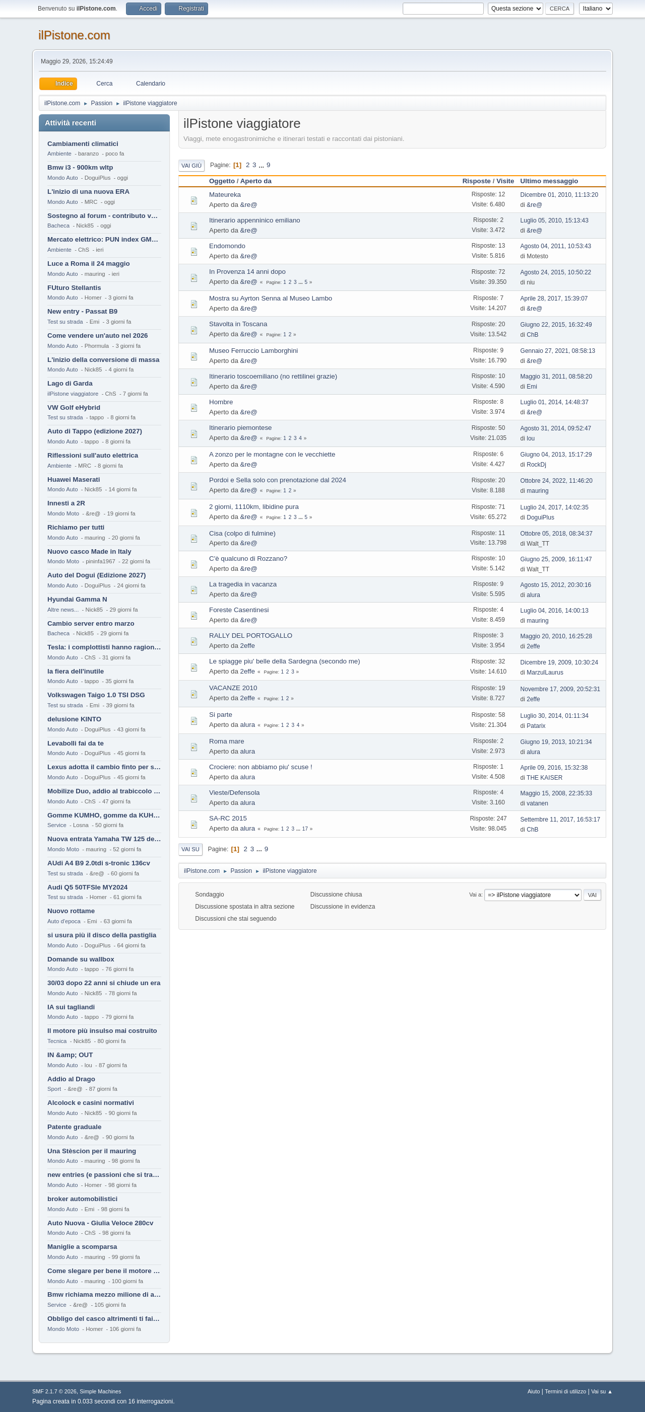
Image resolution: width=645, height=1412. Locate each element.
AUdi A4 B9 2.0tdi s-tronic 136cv (98, 863)
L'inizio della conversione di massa (103, 359)
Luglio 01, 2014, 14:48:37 (555, 402)
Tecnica (57, 1041)
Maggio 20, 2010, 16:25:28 (557, 636)
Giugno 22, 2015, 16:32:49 (556, 324)
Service (57, 825)
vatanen (537, 803)
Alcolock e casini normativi (90, 1102)
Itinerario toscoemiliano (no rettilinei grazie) (273, 376)
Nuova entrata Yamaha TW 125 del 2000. (104, 839)
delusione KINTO (74, 719)
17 (305, 829)
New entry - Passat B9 (82, 311)
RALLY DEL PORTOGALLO (250, 635)
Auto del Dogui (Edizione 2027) (96, 575)
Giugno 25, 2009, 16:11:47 (556, 559)
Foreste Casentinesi (239, 610)
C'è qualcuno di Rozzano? (248, 558)
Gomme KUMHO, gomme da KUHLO (104, 815)
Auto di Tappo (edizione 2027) (94, 431)
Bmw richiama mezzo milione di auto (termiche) (104, 1294)
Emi (532, 386)
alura (533, 595)
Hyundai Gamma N (77, 599)
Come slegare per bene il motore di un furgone (104, 1271)
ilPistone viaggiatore (72, 394)
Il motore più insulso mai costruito (102, 1030)
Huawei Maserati (73, 479)
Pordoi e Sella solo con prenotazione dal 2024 (277, 480)
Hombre (221, 402)
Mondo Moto (63, 513)
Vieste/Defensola (234, 792)
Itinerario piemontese (240, 427)
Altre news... (63, 610)
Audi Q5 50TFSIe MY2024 (87, 887)
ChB (532, 334)
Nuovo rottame (71, 911)
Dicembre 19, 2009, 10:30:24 (560, 662)
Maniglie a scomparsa (82, 1246)
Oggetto (222, 181)
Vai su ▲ (602, 1391)
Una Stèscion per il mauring (91, 1151)
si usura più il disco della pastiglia (101, 935)
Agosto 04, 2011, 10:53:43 (556, 246)
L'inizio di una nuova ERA (88, 191)
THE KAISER (544, 777)
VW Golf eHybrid (73, 407)
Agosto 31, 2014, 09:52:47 (556, 428)
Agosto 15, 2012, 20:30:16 (556, 584)
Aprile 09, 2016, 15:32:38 (554, 767)
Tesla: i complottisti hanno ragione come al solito (104, 647)
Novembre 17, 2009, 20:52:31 (561, 689)
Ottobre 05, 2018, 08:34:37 (557, 533)
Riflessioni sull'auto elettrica (92, 455)
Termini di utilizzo (565, 1391)
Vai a (475, 894)
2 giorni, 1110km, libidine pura (254, 506)
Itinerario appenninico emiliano (254, 220)
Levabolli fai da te (75, 743)
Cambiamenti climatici (82, 143)
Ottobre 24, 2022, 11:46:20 (557, 480)
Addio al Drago (71, 1079)
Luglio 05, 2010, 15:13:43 (555, 220)
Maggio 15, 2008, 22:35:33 (557, 793)
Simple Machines (100, 1391)
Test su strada (65, 322)
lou (531, 438)
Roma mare (226, 741)
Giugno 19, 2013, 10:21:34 (556, 742)
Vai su (190, 849)
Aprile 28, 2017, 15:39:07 (554, 298)
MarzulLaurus (545, 672)
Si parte (220, 714)
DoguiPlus (540, 517)
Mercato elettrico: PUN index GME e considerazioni (104, 239)
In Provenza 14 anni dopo (247, 271)
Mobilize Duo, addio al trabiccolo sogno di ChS (104, 791)
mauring (537, 490)
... (262, 165)
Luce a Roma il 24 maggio (88, 263)
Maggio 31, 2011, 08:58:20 (557, 376)
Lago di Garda (70, 383)
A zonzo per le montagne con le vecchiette (272, 454)
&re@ (248, 204)
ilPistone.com (74, 35)
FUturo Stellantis (74, 287)
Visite (505, 181)
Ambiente (59, 154)
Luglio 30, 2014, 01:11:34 (555, 715)
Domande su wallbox (80, 959)
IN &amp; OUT (70, 1055)
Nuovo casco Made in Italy (89, 551)
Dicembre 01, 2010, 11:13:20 (560, 194)
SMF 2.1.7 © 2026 (54, 1391)
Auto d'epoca (64, 921)
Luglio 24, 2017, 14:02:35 (555, 507)
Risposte (477, 181)
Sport (54, 1089)
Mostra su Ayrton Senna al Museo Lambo (270, 298)
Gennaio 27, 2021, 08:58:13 (558, 350)
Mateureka (225, 194)
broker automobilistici (82, 1199)
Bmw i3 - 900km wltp (80, 167)
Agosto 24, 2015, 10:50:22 (556, 272)
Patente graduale (74, 1127)
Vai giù (191, 166)
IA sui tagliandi (71, 1007)
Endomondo (227, 246)
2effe (247, 645)
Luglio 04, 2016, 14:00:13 (555, 610)
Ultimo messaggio (549, 181)
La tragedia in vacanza (243, 584)
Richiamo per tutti (75, 527)
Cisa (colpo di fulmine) (242, 533)
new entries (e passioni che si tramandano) (104, 1174)
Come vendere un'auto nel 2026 (97, 335)
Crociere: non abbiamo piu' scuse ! (260, 767)
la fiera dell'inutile (75, 671)
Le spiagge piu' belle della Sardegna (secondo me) (284, 661)
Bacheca (58, 225)
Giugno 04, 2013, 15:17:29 (556, 454)
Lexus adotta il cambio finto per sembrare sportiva (104, 767)
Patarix (536, 725)
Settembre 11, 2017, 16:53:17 (561, 819)
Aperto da (260, 181)
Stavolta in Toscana (238, 324)
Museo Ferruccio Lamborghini (253, 350)
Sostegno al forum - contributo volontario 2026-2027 (104, 215)
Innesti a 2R (66, 503)
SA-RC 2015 (228, 818)
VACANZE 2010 (233, 688)
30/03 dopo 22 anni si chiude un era (103, 983)
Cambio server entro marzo (91, 623)
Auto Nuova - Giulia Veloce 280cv (100, 1223)
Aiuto (534, 1391)
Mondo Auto (62, 178)
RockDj (536, 464)
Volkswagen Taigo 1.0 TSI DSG (96, 695)
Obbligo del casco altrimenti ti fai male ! (104, 1318)
